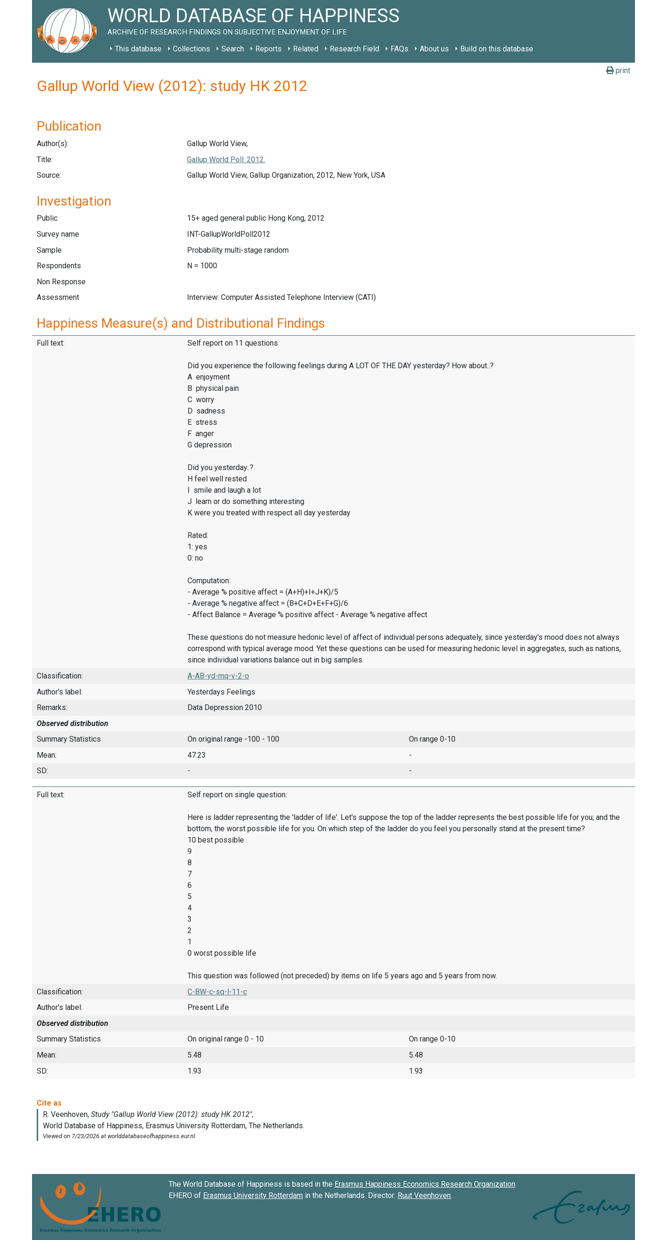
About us (434, 48)
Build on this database (496, 48)
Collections (191, 48)
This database (138, 48)
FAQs (399, 48)
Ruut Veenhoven (424, 1195)
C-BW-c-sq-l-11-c (217, 991)
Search (232, 48)
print (618, 70)
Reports (268, 48)
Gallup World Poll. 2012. (226, 159)
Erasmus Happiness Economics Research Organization (424, 1184)
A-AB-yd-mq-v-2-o (218, 675)
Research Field (354, 48)
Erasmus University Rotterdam (253, 1195)
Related (305, 48)
